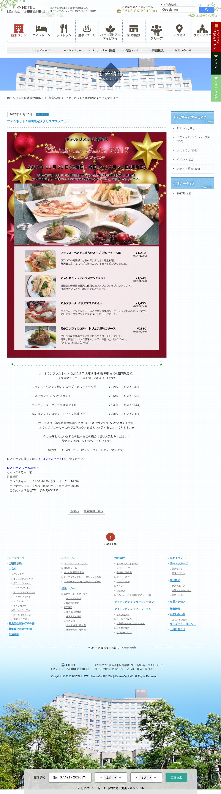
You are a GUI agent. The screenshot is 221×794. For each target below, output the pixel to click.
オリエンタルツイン (23, 579)
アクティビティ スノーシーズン (132, 609)
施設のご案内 (72, 603)
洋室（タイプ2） (21, 619)
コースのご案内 (124, 619)
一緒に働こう (177, 629)
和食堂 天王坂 (70, 568)
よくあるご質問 (179, 620)
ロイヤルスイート (22, 596)
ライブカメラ (19, 606)
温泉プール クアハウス (75, 594)
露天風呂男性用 (73, 612)
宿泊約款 (14, 634)
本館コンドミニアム (20, 610)
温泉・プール (87, 30)
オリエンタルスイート (24, 592)
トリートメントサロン (127, 563)
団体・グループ (179, 563)
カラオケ (121, 586)
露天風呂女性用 (73, 616)
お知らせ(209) (185, 128)
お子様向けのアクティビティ (131, 623)
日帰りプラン (178, 573)
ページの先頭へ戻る (110, 539)
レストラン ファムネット (76, 563)
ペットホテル (123, 581)
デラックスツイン (22, 583)
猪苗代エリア (178, 586)
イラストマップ (73, 598)
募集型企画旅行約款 (20, 628)
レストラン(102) (187, 150)
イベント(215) (185, 159)
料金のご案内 (123, 628)
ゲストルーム (41, 30)
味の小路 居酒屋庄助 (74, 572)
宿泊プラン (19, 30)
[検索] (177, 10)
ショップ (121, 590)
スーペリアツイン (22, 588)
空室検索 (176, 777)
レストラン (64, 30)
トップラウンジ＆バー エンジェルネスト (83, 577)
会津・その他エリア (181, 590)
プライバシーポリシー (183, 624)
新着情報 (54, 98)
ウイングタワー (18, 574)
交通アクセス (177, 601)
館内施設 (133, 30)
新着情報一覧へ (93, 511)
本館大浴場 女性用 (76, 630)
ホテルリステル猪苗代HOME (25, 98)
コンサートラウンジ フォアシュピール (82, 581)
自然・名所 (177, 595)
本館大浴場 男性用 (76, 625)
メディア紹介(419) (188, 168)
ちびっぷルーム (20, 601)
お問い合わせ (177, 614)
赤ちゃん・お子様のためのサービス (134, 595)
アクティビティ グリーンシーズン (134, 601)
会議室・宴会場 (124, 572)
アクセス (180, 30)
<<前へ (74, 511)
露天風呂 (68, 607)
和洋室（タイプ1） (22, 615)
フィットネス (123, 577)
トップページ (16, 558)
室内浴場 (70, 621)
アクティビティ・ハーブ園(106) (193, 139)
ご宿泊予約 (15, 563)
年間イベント (177, 558)
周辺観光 (175, 580)
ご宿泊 (12, 568)
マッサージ (124, 568)
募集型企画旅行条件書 (22, 623)
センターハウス (124, 632)
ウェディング (202, 30)
